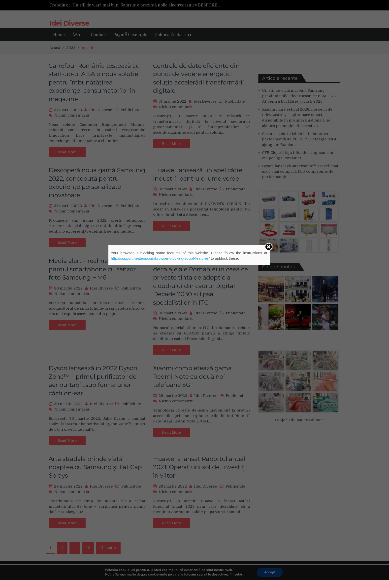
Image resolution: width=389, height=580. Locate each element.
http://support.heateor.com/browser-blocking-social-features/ (160, 258)
